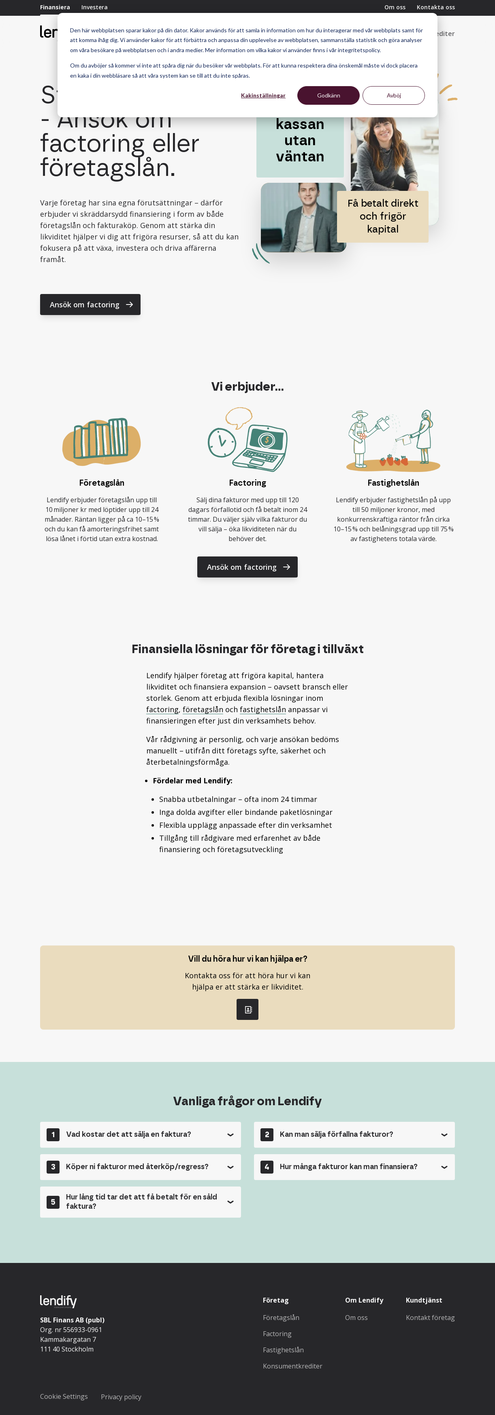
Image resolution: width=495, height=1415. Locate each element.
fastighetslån (263, 709)
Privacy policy (121, 1396)
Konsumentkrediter (292, 1366)
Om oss (394, 7)
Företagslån (281, 1317)
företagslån (203, 709)
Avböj (394, 95)
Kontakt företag (430, 1317)
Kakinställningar (263, 95)
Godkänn (328, 95)
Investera (94, 7)
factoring (162, 709)
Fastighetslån (283, 1349)
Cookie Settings (64, 1396)
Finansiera (55, 7)
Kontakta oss (436, 7)
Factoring (277, 1333)
